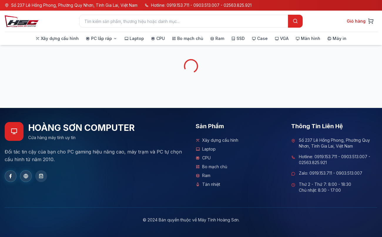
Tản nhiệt (208, 184)
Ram (203, 175)
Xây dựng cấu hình (217, 140)
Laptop (206, 149)
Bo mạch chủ (211, 167)
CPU (203, 158)
